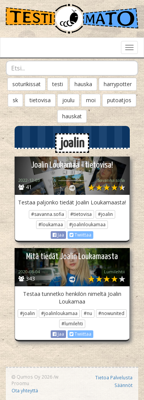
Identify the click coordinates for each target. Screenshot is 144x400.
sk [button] (15, 100)
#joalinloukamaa (87, 224)
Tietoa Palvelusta (113, 377)
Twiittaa (80, 235)
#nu (88, 313)
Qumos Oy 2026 (32, 377)
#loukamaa (50, 224)
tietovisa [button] (40, 100)
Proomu (20, 383)
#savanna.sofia (47, 214)
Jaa (58, 235)
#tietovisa (81, 214)
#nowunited (111, 313)
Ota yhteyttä (25, 390)
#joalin (105, 214)
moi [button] (91, 100)
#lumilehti (72, 323)
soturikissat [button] (26, 84)
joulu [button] (68, 100)
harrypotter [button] (118, 84)
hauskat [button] (72, 116)
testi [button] (57, 84)
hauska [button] (83, 84)
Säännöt (123, 385)
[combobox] (72, 68)
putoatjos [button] (119, 100)
